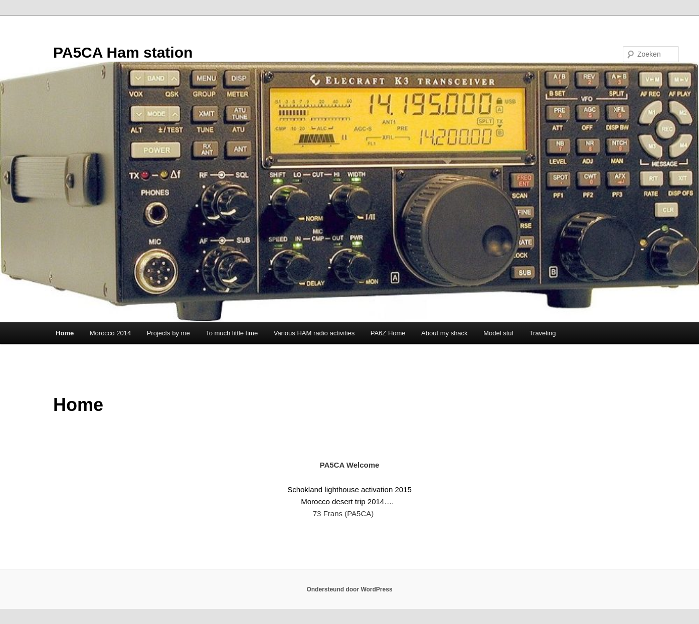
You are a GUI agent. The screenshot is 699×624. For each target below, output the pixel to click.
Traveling (543, 333)
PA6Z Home (388, 333)
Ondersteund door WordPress (349, 589)
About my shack (444, 333)
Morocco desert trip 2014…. (347, 501)
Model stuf (498, 333)
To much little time (232, 333)
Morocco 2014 (110, 333)
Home (65, 333)
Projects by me (168, 333)
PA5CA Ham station (123, 52)
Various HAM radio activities (314, 333)
